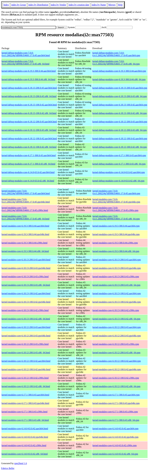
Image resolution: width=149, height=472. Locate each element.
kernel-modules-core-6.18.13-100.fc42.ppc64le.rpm (116, 302)
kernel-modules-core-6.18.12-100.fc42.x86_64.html (26, 386)
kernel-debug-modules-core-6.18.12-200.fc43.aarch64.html (29, 121)
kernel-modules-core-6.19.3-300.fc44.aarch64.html (25, 226)
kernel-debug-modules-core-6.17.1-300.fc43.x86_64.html (28, 164)
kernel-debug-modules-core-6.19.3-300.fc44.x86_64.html (28, 79)
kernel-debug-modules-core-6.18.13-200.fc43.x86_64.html (29, 96)
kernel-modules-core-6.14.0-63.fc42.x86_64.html (25, 454)
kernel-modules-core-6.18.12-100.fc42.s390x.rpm (115, 378)
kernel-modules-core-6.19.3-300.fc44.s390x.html (24, 243)
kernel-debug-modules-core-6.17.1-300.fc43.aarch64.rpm (119, 155)
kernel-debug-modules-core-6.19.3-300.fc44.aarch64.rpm (119, 71)
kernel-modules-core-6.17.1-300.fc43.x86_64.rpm (115, 420)
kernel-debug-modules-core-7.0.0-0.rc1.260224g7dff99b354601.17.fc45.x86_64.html (25, 62)
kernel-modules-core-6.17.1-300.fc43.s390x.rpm (115, 411)
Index (6, 4)
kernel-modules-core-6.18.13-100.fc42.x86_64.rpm (116, 319)
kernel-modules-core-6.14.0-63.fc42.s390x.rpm (114, 445)
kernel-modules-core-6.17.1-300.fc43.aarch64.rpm (116, 395)
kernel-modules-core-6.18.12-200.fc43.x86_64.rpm (116, 352)
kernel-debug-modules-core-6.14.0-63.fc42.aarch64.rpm (118, 172)
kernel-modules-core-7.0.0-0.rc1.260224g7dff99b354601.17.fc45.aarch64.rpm (116, 192)
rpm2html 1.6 (20, 463)
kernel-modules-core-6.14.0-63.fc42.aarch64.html (25, 428)
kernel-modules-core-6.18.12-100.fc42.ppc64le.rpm (116, 369)
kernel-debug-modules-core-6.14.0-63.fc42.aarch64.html (28, 172)
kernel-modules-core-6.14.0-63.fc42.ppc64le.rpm (115, 437)
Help (120, 4)
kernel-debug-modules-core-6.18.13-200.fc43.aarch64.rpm (119, 88)
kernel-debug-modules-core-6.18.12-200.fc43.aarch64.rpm (119, 121)
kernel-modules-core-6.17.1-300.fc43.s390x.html (24, 411)
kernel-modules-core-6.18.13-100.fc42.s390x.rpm (115, 310)
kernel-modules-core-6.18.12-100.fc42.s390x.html (25, 378)
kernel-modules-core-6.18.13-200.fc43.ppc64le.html (26, 268)
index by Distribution (38, 4)
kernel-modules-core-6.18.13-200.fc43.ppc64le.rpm (116, 268)
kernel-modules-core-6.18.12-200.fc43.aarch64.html (26, 327)
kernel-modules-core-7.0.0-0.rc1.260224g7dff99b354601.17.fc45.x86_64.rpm (116, 217)
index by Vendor (58, 4)
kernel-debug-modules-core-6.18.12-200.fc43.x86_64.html (29, 130)
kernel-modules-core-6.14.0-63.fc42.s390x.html (24, 445)
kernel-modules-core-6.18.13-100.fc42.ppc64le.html (26, 302)
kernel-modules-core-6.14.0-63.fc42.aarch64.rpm (115, 428)
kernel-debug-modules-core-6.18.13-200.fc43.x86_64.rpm (119, 96)
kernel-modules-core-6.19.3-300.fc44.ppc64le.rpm (116, 234)
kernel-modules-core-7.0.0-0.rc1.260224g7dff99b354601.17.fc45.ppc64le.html (26, 200)
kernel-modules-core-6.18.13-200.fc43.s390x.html (25, 276)
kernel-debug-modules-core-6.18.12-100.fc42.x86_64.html (29, 147)
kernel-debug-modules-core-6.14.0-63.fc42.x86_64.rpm (118, 181)
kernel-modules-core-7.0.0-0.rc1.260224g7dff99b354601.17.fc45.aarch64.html (26, 192)
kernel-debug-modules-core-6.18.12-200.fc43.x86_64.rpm (119, 130)
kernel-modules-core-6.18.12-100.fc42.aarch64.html (26, 361)
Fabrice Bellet (7, 468)
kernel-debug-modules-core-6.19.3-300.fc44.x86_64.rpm (119, 79)
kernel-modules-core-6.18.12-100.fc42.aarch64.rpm (116, 361)
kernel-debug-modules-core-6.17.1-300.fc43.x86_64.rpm (119, 164)
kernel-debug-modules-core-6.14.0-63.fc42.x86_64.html (28, 181)
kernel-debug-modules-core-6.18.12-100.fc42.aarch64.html (29, 138)
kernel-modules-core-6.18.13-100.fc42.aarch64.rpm (116, 293)
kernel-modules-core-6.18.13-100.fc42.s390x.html (25, 310)
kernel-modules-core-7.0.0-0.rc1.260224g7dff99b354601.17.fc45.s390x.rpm (115, 209)
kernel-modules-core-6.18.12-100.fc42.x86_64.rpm (116, 386)
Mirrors (112, 4)
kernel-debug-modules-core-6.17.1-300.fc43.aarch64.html (29, 155)
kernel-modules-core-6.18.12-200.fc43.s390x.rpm (115, 344)
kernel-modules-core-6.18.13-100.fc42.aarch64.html (26, 293)
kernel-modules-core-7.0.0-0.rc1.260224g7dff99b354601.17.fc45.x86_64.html (25, 217)
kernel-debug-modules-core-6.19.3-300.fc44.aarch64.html (29, 71)
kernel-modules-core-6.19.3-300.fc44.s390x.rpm (115, 243)
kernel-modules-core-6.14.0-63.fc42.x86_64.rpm (115, 454)
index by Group (18, 4)
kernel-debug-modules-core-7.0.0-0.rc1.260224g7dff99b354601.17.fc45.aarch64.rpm (116, 54)
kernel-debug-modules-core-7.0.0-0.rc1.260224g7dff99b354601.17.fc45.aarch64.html (26, 54)
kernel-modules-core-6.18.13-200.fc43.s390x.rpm (115, 276)
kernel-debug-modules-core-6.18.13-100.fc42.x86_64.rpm (119, 113)
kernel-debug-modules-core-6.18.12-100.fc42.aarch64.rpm (119, 138)
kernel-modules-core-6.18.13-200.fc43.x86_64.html (26, 285)
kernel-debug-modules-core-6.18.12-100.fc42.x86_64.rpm (119, 147)
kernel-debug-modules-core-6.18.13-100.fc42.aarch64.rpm (119, 105)
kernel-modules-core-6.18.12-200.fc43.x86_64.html (26, 352)
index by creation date (79, 4)
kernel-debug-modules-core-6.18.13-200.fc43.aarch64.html (29, 88)
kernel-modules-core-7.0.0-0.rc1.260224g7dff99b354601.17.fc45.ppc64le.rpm (116, 200)
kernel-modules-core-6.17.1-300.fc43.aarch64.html (25, 395)
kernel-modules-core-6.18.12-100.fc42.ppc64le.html (26, 369)
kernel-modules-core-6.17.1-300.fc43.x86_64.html (25, 420)
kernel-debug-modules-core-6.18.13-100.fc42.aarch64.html (29, 105)
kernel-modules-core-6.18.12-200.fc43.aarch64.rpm (116, 327)
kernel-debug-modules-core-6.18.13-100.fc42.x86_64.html (29, 113)
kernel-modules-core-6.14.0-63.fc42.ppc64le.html (25, 437)
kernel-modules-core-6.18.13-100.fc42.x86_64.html (26, 319)
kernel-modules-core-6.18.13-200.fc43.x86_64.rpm (116, 285)
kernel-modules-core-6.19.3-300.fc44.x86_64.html (25, 251)
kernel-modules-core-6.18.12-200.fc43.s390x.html (25, 344)
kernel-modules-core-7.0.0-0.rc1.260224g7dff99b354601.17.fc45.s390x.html (25, 209)
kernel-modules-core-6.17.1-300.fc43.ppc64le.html (25, 403)
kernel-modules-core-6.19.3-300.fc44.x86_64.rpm (115, 251)
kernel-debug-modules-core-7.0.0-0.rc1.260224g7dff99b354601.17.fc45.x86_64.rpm (116, 62)
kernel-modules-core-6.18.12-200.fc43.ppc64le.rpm (116, 335)
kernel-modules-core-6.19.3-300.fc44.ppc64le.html (25, 234)
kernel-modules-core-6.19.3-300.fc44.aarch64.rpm (116, 226)
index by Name (99, 4)
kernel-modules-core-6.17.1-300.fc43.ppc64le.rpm (116, 403)
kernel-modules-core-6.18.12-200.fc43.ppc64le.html (26, 335)
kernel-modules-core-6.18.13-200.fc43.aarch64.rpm (116, 259)
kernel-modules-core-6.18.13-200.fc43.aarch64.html (26, 259)
